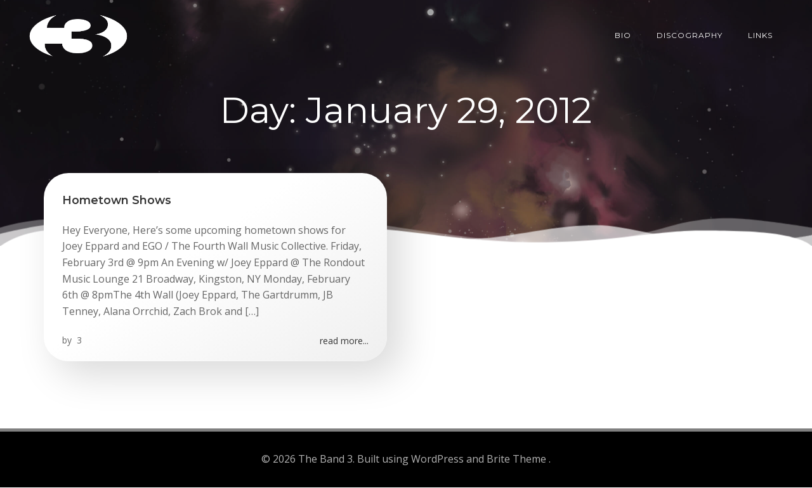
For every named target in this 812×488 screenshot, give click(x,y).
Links (771, 34)
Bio (634, 34)
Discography (701, 34)
